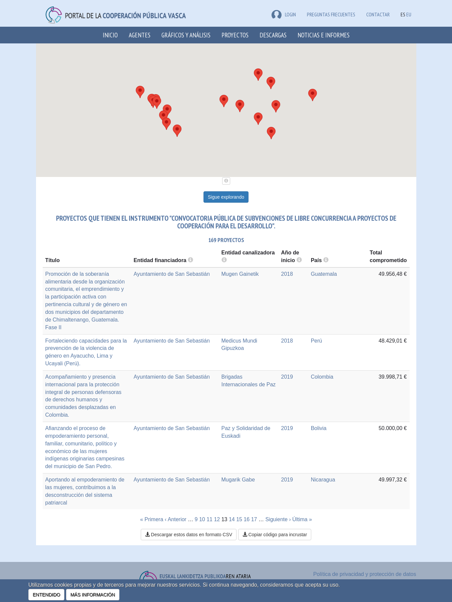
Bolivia (319, 428)
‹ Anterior (175, 519)
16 (247, 519)
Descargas (273, 35)
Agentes (139, 35)
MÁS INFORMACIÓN (92, 594)
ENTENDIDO (46, 594)
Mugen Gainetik (240, 274)
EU (408, 14)
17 (254, 519)
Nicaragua (323, 479)
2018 (287, 274)
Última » (302, 519)
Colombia (322, 377)
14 (232, 519)
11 (209, 519)
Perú (316, 341)
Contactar (378, 14)
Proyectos (235, 35)
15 (239, 519)
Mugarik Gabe (238, 479)
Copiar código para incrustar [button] (275, 534)
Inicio (110, 35)
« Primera (151, 519)
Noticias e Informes (324, 35)
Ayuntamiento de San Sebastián (172, 274)
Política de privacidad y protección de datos (364, 574)
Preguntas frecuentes (331, 14)
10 (202, 519)
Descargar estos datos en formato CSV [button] (188, 534)
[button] (271, 133)
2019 (287, 377)
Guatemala (324, 274)
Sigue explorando (226, 197)
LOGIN (284, 14)
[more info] (299, 260)
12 (217, 519)
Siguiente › (278, 519)
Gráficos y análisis (185, 35)
